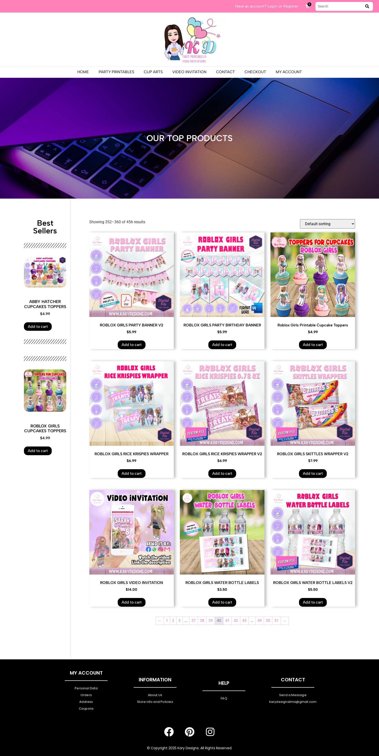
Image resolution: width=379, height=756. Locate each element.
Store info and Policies (155, 701)
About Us (155, 695)
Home (83, 72)
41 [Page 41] (227, 620)
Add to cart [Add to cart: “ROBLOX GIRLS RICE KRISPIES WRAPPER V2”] (222, 473)
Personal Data (86, 688)
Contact (225, 72)
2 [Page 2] (173, 620)
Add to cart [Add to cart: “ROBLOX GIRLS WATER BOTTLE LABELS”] (222, 602)
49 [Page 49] (259, 620)
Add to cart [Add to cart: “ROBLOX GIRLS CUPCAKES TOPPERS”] (38, 450)
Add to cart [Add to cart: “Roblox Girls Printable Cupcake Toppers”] (313, 344)
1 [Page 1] (167, 620)
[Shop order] (327, 224)
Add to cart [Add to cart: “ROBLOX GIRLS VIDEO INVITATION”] (132, 602)
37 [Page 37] (193, 620)
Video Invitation (189, 72)
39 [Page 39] (210, 620)
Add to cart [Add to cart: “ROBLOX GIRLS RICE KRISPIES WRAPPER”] (132, 473)
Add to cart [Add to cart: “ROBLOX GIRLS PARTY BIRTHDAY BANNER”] (222, 344)
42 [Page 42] (236, 620)
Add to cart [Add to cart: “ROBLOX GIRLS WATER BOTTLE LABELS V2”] (313, 602)
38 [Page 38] (202, 620)
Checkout (255, 72)
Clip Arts (153, 72)
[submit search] (367, 6)
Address (86, 701)
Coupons (86, 708)
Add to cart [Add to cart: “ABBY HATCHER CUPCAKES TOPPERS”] (38, 326)
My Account (289, 72)
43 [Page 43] (244, 620)
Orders (86, 695)
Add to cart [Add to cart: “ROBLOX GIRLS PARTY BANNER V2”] (132, 344)
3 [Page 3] (179, 620)
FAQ (224, 698)
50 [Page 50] (268, 620)
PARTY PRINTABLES (116, 72)
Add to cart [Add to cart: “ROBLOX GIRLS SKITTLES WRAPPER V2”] (313, 473)
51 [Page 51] (276, 620)
